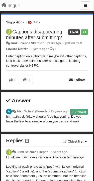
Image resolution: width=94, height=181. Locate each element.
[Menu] (85, 5)
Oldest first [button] (75, 141)
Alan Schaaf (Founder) (33, 111)
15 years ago (59, 111)
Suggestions (15, 22)
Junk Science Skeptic (26, 43)
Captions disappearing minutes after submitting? (34, 34)
